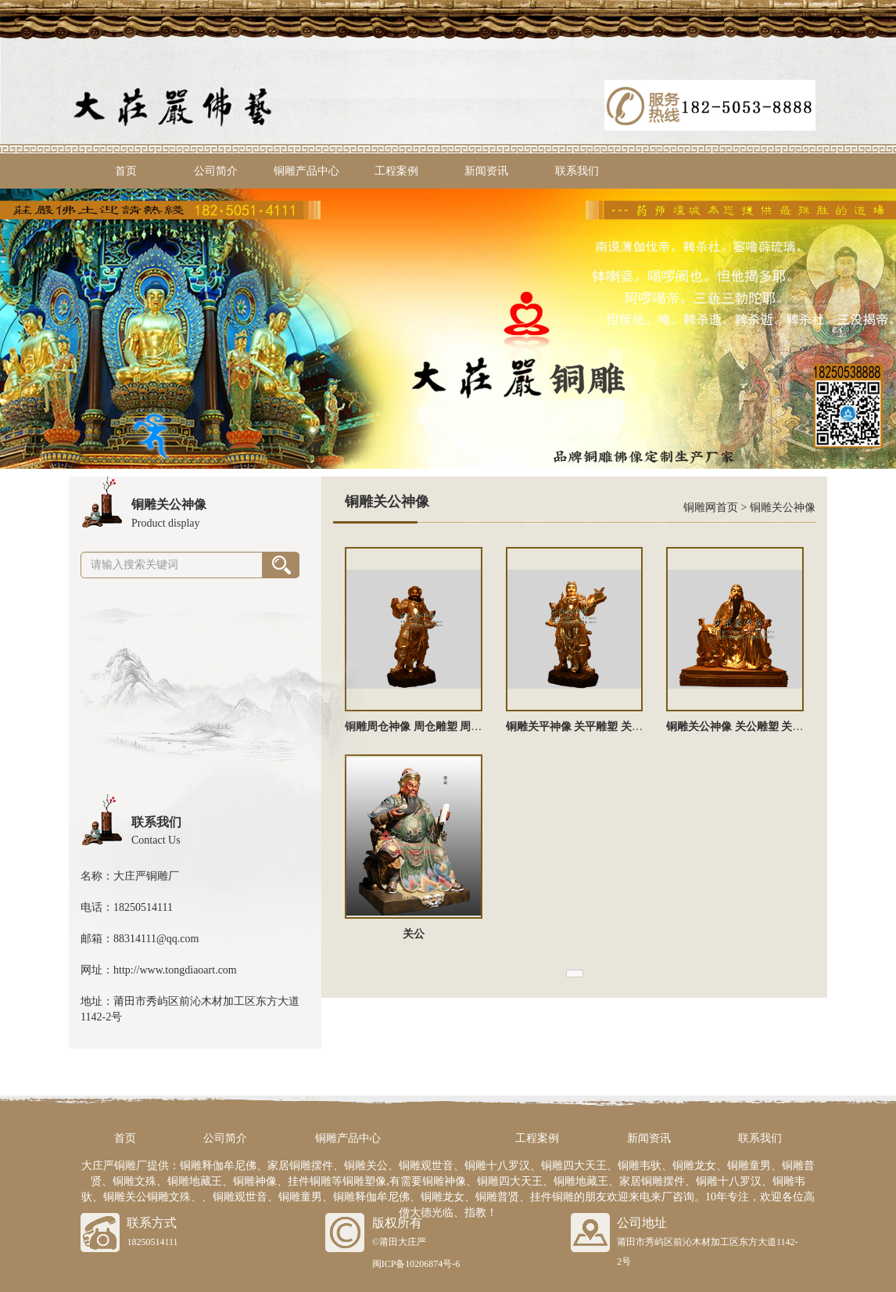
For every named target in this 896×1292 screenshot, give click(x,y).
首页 (126, 171)
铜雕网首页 (710, 507)
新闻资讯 (486, 171)
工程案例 (396, 171)
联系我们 (577, 171)
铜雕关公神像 (782, 507)
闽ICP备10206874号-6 (416, 1263)
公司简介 (216, 171)
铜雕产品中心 (306, 171)
